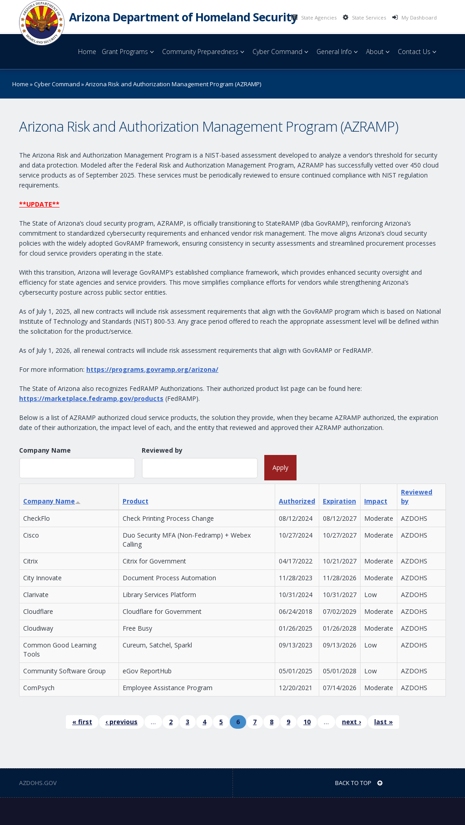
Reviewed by (162, 450)
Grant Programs (129, 51)
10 (307, 721)
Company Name (45, 450)
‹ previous (121, 721)
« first (82, 721)
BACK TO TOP (358, 783)
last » (383, 721)
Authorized (297, 501)
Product (135, 501)
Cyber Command (281, 51)
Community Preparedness (204, 51)
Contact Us (418, 51)
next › (351, 721)
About (379, 51)
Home (87, 51)
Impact (375, 501)
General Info (339, 51)
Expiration (339, 501)
